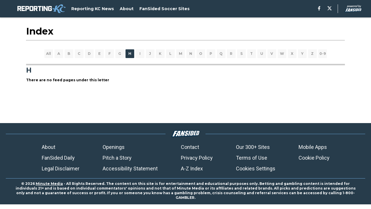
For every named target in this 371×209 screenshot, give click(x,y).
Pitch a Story (117, 158)
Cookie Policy (314, 158)
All (48, 53)
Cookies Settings (255, 168)
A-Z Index (192, 168)
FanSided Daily (58, 158)
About (48, 147)
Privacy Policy (197, 158)
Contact (190, 147)
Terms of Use (251, 158)
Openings (114, 147)
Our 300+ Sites (253, 147)
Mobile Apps (313, 147)
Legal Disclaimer (60, 168)
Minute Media (49, 183)
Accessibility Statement (130, 168)
